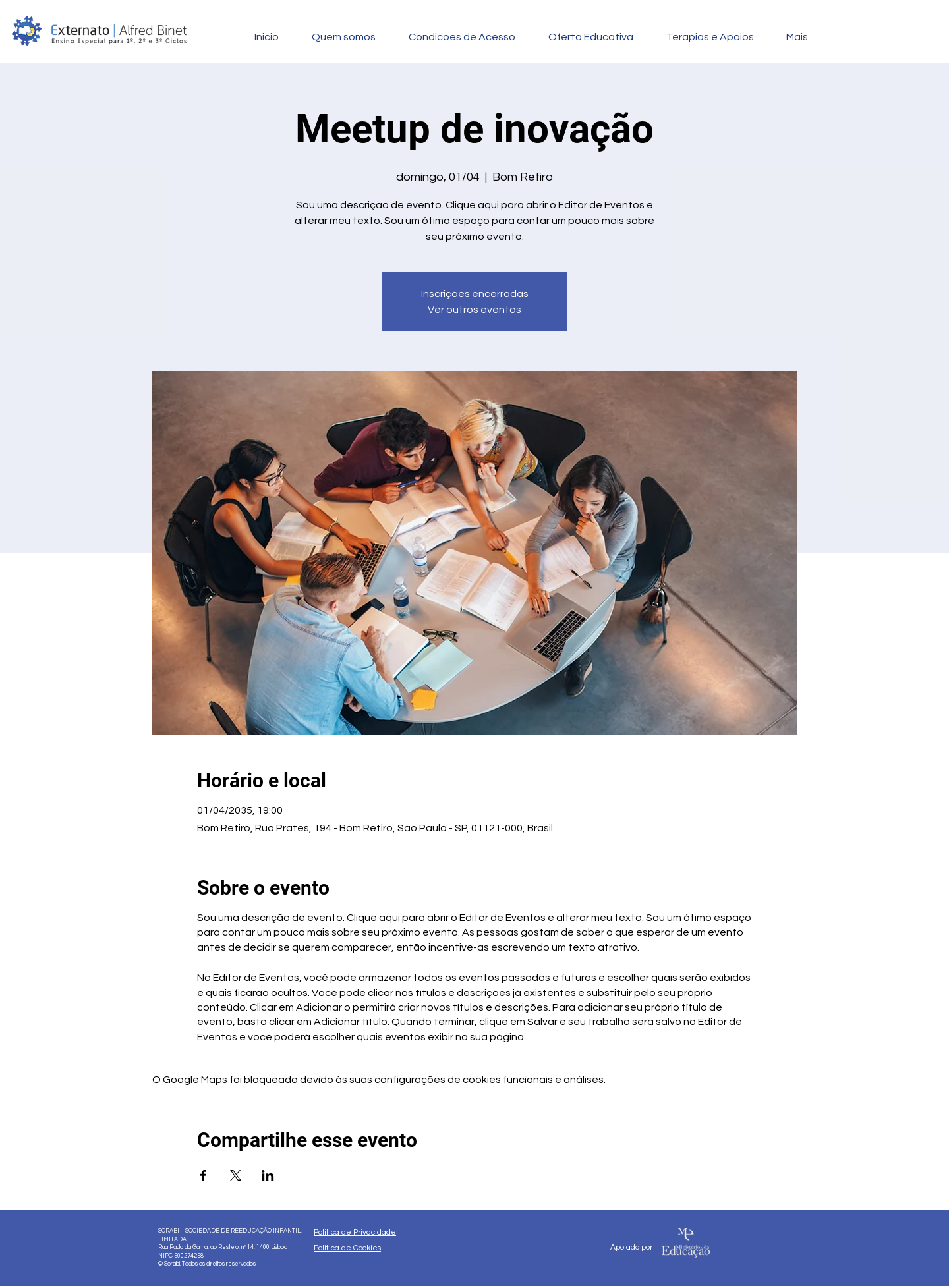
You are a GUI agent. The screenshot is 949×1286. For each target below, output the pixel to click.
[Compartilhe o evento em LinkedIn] (268, 1175)
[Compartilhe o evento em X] (235, 1175)
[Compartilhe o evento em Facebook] (203, 1175)
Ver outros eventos (474, 309)
